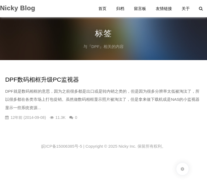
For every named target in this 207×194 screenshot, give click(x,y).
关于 (186, 8)
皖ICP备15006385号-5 (61, 146)
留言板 (140, 8)
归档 (120, 8)
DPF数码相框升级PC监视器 (42, 79)
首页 (102, 8)
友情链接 (164, 8)
